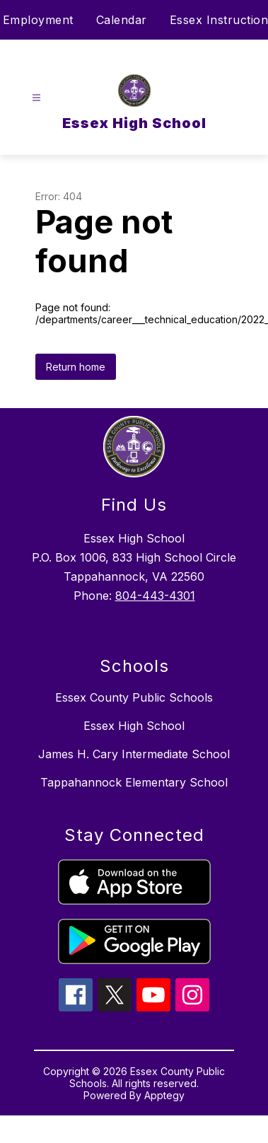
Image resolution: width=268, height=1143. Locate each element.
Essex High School (134, 726)
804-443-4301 (155, 595)
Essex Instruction (219, 20)
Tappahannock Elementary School (134, 782)
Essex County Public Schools (134, 697)
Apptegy (164, 1095)
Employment (38, 20)
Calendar (121, 20)
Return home (75, 367)
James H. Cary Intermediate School (134, 754)
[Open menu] (36, 98)
